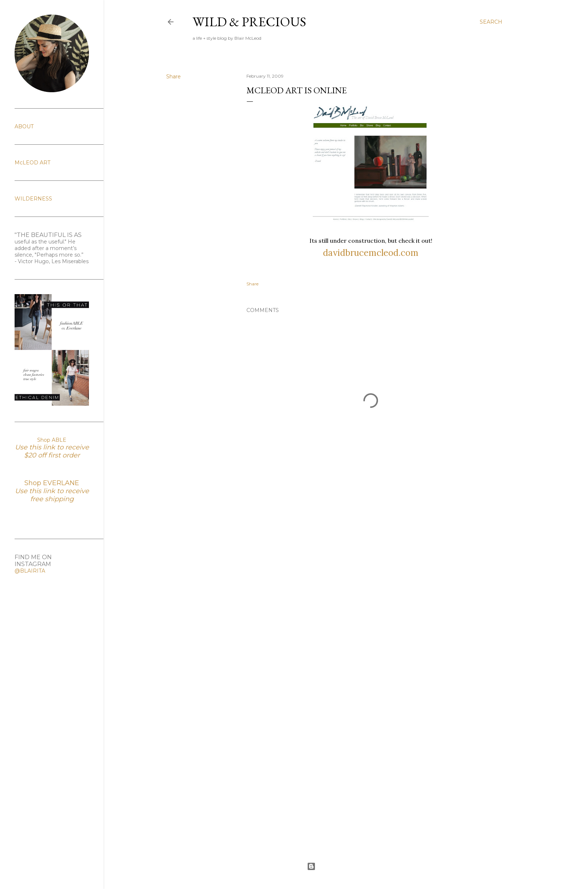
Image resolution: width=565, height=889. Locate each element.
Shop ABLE (51, 440)
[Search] (491, 22)
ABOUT (24, 126)
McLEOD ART (32, 162)
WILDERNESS (33, 198)
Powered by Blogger (334, 866)
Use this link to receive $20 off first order (52, 451)
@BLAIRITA (30, 571)
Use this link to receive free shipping (52, 495)
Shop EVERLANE (51, 483)
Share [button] (173, 76)
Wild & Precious (249, 21)
